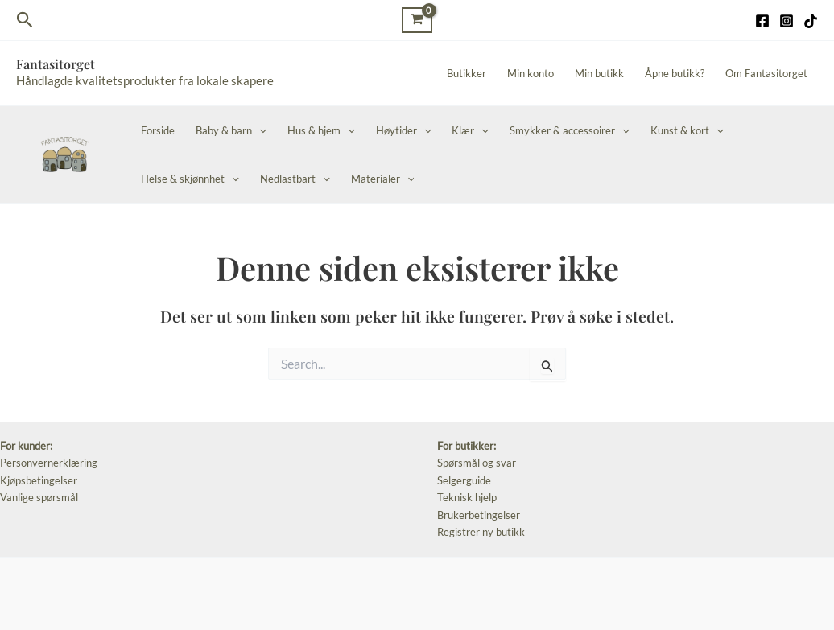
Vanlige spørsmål (39, 497)
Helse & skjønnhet (190, 178)
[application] (259, 130)
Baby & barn (231, 130)
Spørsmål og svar (476, 462)
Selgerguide (464, 480)
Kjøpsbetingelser (38, 480)
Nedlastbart (295, 178)
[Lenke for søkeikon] (25, 20)
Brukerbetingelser (478, 515)
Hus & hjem (321, 130)
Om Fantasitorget (766, 73)
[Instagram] (786, 21)
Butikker (466, 73)
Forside (158, 130)
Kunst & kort (687, 130)
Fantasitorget (55, 64)
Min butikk (599, 73)
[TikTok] (810, 21)
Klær (470, 130)
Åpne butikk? (674, 73)
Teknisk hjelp (467, 497)
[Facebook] (762, 21)
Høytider (403, 130)
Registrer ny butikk (481, 531)
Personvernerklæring (48, 462)
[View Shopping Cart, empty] (417, 19)
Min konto (530, 73)
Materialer (383, 178)
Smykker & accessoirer (570, 130)
